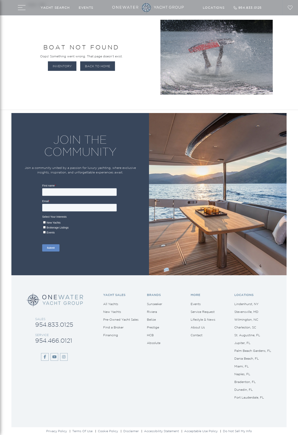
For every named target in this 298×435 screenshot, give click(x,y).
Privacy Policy (56, 431)
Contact (196, 335)
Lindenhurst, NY (246, 304)
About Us (198, 327)
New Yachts (112, 311)
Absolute (153, 343)
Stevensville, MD (246, 311)
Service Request (203, 311)
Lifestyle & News (203, 319)
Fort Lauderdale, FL (249, 397)
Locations (213, 7)
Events (86, 7)
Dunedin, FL (243, 389)
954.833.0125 (54, 324)
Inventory (62, 66)
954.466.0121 (53, 340)
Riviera (152, 311)
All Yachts (110, 304)
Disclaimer (131, 431)
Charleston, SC (245, 327)
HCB (150, 335)
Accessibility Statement (161, 431)
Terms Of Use (82, 431)
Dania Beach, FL (246, 358)
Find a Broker (113, 327)
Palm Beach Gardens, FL (252, 350)
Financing (110, 335)
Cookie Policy (108, 431)
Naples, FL (242, 374)
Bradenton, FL (245, 382)
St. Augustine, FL (247, 335)
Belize (151, 319)
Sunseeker (154, 304)
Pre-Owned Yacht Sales (121, 319)
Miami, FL (241, 366)
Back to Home (97, 66)
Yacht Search (55, 7)
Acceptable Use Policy (201, 431)
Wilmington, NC (246, 319)
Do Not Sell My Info (237, 431)
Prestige (153, 327)
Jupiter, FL (242, 343)
